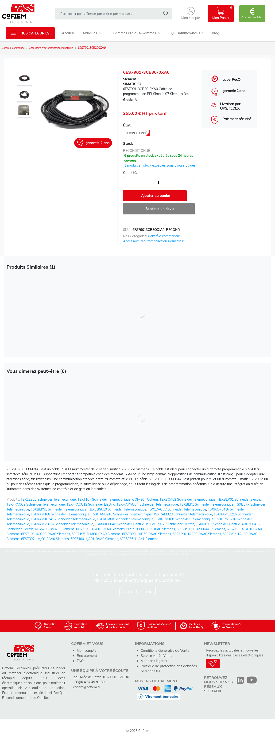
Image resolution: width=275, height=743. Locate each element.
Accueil (67, 33)
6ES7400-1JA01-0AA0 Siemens (94, 539)
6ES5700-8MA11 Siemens (54, 529)
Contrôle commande (15, 48)
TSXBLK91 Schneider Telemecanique (58, 509)
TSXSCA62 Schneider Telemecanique (187, 499)
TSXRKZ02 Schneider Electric (218, 524)
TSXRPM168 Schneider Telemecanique (184, 519)
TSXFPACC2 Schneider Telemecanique (36, 504)
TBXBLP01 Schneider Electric (239, 499)
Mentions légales (153, 660)
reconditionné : (137, 151)
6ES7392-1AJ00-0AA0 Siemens (45, 539)
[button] (190, 13)
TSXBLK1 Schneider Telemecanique (206, 504)
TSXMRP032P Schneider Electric (169, 524)
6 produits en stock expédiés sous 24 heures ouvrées (158, 159)
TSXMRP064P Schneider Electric (119, 524)
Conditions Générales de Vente (164, 650)
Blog (211, 33)
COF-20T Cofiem (145, 499)
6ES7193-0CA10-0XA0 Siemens (100, 529)
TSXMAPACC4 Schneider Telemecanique (147, 504)
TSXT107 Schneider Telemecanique (104, 499)
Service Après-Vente (156, 655)
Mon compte (86, 650)
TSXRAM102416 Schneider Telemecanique (63, 519)
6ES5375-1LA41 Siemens (139, 539)
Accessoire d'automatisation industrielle (59, 48)
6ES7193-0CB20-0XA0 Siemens (201, 529)
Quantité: (130, 173)
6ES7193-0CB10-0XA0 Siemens (150, 529)
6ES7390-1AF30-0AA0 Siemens (197, 534)
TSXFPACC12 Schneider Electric (90, 504)
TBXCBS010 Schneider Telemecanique (117, 509)
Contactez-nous (137, 591)
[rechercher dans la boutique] (109, 13)
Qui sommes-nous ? (183, 33)
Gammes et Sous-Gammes (135, 33)
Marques (91, 33)
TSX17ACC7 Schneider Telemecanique (177, 509)
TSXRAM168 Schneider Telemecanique (60, 514)
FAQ (80, 660)
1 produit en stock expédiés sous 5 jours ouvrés (160, 166)
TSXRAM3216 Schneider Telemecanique (121, 514)
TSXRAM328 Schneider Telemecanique (182, 514)
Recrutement (87, 655)
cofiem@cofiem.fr (86, 686)
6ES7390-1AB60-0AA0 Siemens (146, 534)
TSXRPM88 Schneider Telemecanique (125, 519)
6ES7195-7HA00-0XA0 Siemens (96, 534)
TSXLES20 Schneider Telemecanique (48, 499)
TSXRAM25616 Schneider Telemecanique (62, 524)
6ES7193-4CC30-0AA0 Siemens (45, 534)
